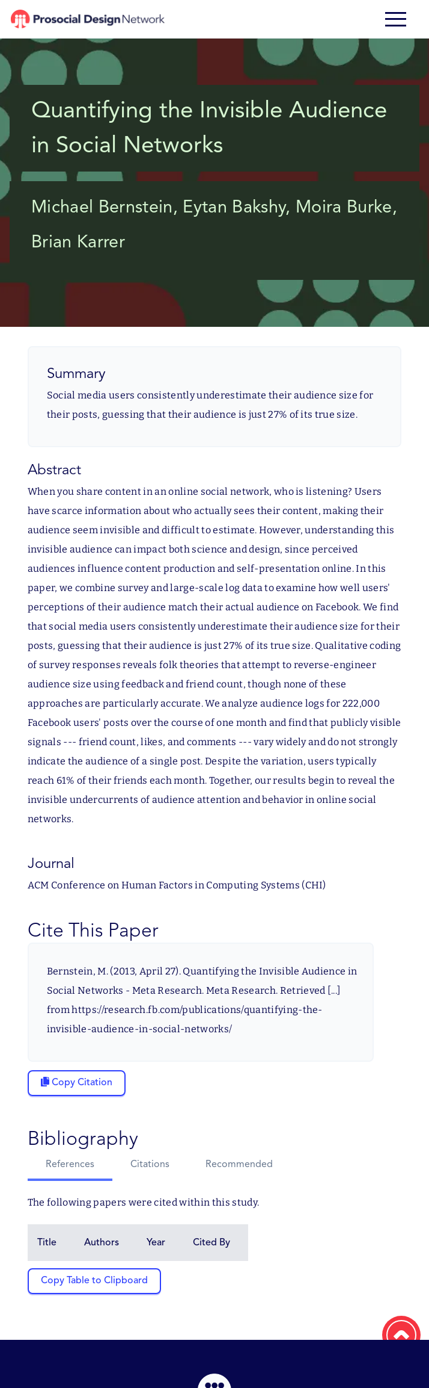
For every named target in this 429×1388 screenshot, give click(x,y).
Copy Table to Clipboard (94, 1281)
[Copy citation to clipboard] (77, 1083)
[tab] (70, 1166)
